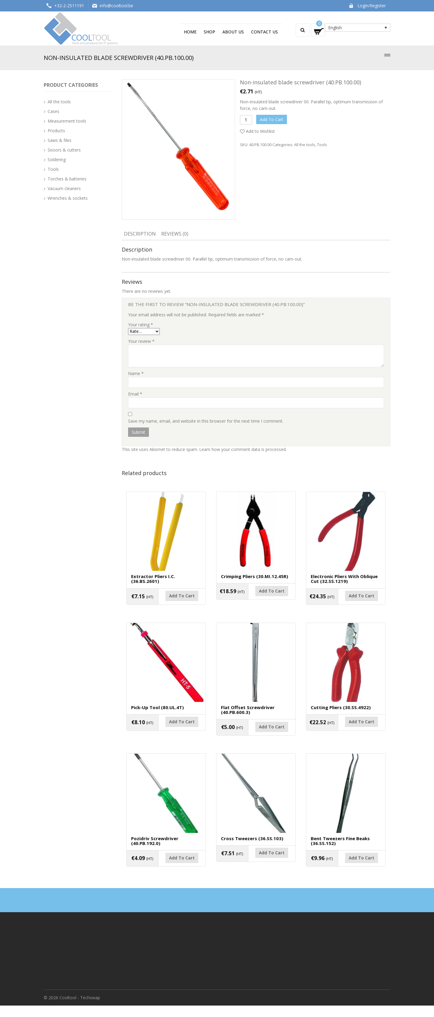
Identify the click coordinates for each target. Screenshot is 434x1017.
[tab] (140, 234)
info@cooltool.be (116, 5)
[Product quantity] (246, 119)
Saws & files (59, 140)
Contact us (264, 32)
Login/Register (371, 5)
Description (140, 233)
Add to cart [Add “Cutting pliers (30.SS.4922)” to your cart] (346, 733)
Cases (53, 111)
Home (190, 32)
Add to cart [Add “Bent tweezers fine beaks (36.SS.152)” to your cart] (346, 872)
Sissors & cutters (64, 150)
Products (56, 130)
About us (233, 32)
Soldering (57, 159)
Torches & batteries (67, 179)
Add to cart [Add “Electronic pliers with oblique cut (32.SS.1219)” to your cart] (346, 603)
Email (135, 394)
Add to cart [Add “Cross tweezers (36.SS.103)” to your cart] (256, 867)
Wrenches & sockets (68, 198)
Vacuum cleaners (64, 188)
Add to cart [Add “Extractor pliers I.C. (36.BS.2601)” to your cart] (166, 603)
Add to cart (271, 119)
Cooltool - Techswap (79, 1009)
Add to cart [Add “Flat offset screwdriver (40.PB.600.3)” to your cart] (256, 737)
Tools (322, 144)
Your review (141, 341)
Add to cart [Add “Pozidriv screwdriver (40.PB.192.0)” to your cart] (166, 872)
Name (136, 373)
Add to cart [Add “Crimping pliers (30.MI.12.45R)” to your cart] (256, 598)
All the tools (304, 144)
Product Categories (71, 85)
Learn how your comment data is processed (242, 449)
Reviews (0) (174, 233)
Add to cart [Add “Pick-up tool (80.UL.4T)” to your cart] (166, 733)
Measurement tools (67, 121)
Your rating (140, 324)
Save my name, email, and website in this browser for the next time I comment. (205, 421)
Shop (209, 32)
